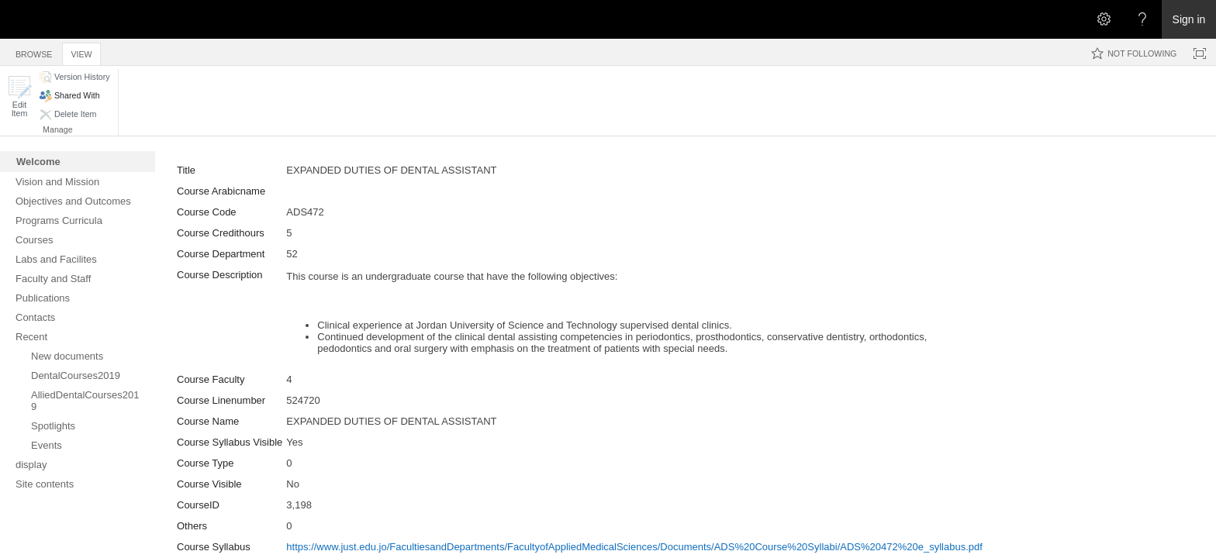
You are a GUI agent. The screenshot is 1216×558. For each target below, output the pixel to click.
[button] (19, 96)
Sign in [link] (1189, 19)
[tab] (33, 51)
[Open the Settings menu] (1103, 19)
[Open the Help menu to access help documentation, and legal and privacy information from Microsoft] (1142, 19)
